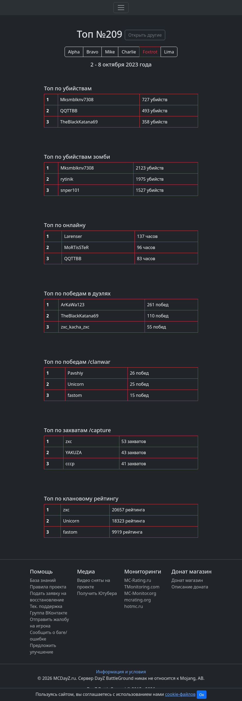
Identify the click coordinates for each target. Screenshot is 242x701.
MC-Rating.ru (137, 580)
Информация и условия (121, 672)
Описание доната (189, 587)
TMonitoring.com (142, 587)
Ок (201, 694)
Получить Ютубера (97, 593)
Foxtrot (150, 52)
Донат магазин (187, 580)
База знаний (43, 580)
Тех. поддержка (46, 606)
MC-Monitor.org (140, 593)
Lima (169, 52)
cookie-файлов (180, 694)
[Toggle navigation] (121, 7)
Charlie (129, 52)
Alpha (74, 52)
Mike (110, 52)
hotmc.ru (133, 606)
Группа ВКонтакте (48, 613)
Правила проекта (48, 587)
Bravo (92, 52)
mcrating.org (137, 600)
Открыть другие (145, 35)
